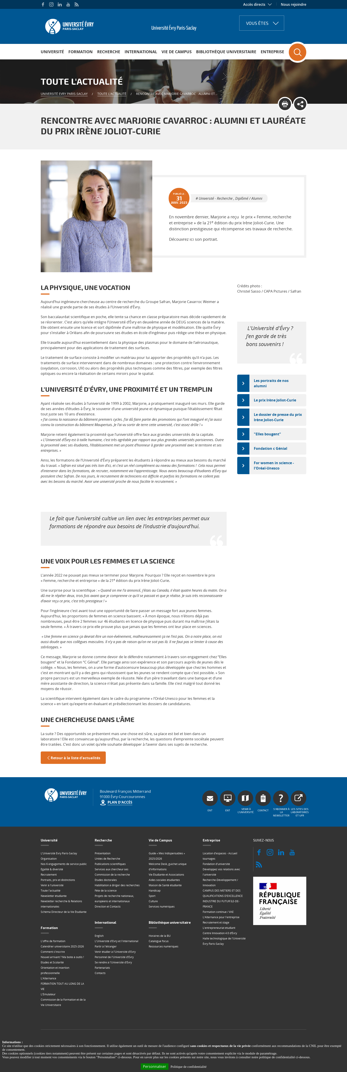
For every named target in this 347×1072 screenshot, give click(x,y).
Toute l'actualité (111, 94)
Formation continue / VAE (218, 912)
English (99, 936)
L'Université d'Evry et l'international (116, 941)
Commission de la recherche (112, 874)
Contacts (100, 973)
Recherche (108, 51)
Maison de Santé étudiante (165, 885)
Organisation (49, 859)
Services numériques (162, 906)
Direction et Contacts (108, 906)
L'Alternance (48, 978)
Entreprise (272, 51)
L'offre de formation (53, 941)
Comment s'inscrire (53, 952)
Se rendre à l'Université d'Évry (113, 962)
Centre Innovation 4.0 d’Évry (220, 933)
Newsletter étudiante (54, 896)
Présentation (102, 853)
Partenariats (102, 968)
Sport (152, 896)
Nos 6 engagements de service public (64, 864)
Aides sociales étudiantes (164, 880)
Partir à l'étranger (106, 946)
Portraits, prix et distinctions (58, 880)
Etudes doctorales (106, 880)
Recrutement (49, 874)
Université (52, 51)
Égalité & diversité (52, 869)
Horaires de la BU (160, 936)
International (141, 51)
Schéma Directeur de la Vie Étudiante (64, 912)
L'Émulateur (48, 994)
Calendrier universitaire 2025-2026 (62, 946)
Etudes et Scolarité (52, 962)
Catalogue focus (159, 941)
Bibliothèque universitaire (226, 51)
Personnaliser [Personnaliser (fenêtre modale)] (154, 1066)
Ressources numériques (163, 946)
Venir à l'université (52, 885)
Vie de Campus (177, 51)
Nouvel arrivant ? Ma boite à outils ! (62, 957)
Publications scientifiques (110, 864)
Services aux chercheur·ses (111, 869)
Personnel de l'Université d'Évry (114, 957)
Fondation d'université (216, 864)
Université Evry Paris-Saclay (64, 94)
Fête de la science (106, 890)
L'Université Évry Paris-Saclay (59, 853)
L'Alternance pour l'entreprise (221, 917)
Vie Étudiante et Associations (166, 874)
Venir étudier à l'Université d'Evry (115, 952)
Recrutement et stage (216, 922)
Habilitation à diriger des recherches (117, 885)
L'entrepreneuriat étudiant (219, 928)
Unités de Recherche (107, 859)
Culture (153, 901)
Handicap (154, 890)
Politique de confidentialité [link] (188, 1066)
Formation (80, 51)
